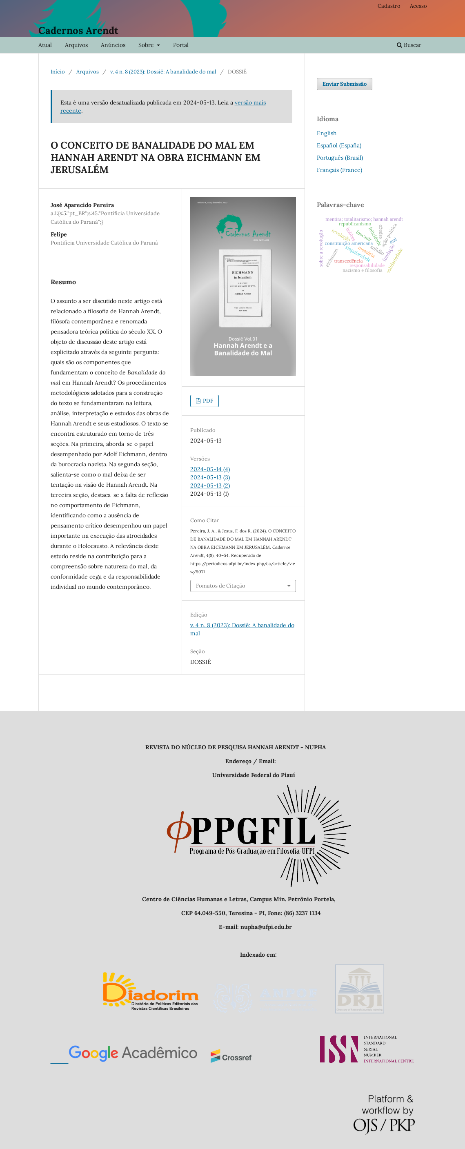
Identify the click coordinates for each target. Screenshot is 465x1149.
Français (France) (339, 170)
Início (58, 71)
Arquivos (76, 45)
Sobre (147, 45)
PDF (207, 400)
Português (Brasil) (340, 157)
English (326, 133)
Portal (181, 45)
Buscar (409, 45)
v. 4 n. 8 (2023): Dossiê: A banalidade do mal (163, 71)
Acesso (418, 5)
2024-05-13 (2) (210, 485)
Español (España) (339, 145)
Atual (45, 45)
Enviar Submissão (345, 83)
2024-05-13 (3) (210, 477)
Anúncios (113, 45)
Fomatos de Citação (220, 585)
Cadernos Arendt (78, 30)
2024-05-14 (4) (210, 469)
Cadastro (389, 5)
